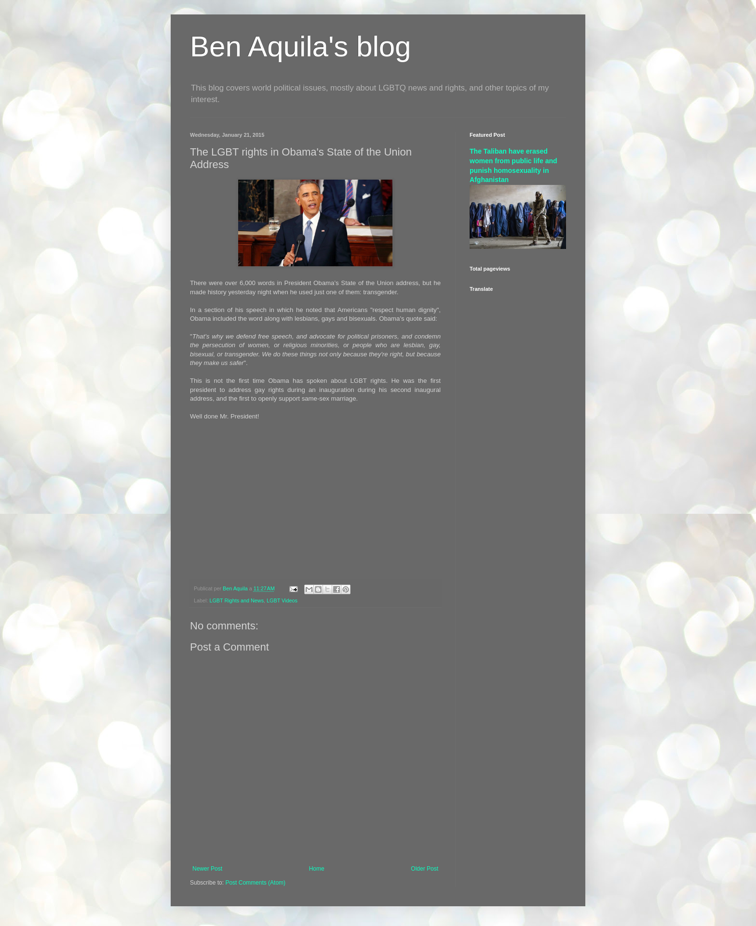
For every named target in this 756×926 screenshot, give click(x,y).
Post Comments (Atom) (255, 882)
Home (316, 868)
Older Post (424, 868)
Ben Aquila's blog (300, 46)
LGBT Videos (282, 600)
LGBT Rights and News (236, 600)
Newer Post (207, 868)
